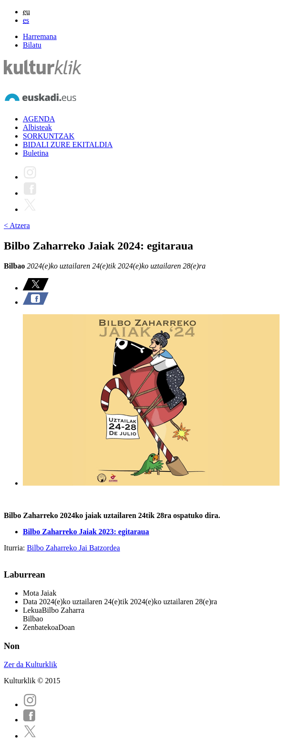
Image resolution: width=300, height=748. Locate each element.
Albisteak (37, 127)
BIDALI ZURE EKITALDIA (68, 144)
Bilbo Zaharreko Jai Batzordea (73, 548)
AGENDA (39, 119)
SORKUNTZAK (48, 136)
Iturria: (15, 548)
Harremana (40, 36)
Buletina (35, 153)
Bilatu (32, 45)
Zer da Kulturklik (30, 664)
